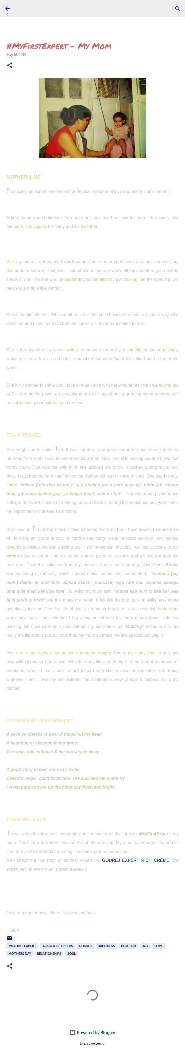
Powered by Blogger (92, 1032)
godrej (85, 946)
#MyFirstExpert (22, 946)
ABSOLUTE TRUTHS (58, 946)
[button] (9, 65)
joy (145, 946)
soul (71, 953)
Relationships (49, 953)
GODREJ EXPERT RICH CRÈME (135, 860)
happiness (106, 946)
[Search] (177, 8)
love (159, 946)
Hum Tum (128, 946)
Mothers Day (20, 953)
